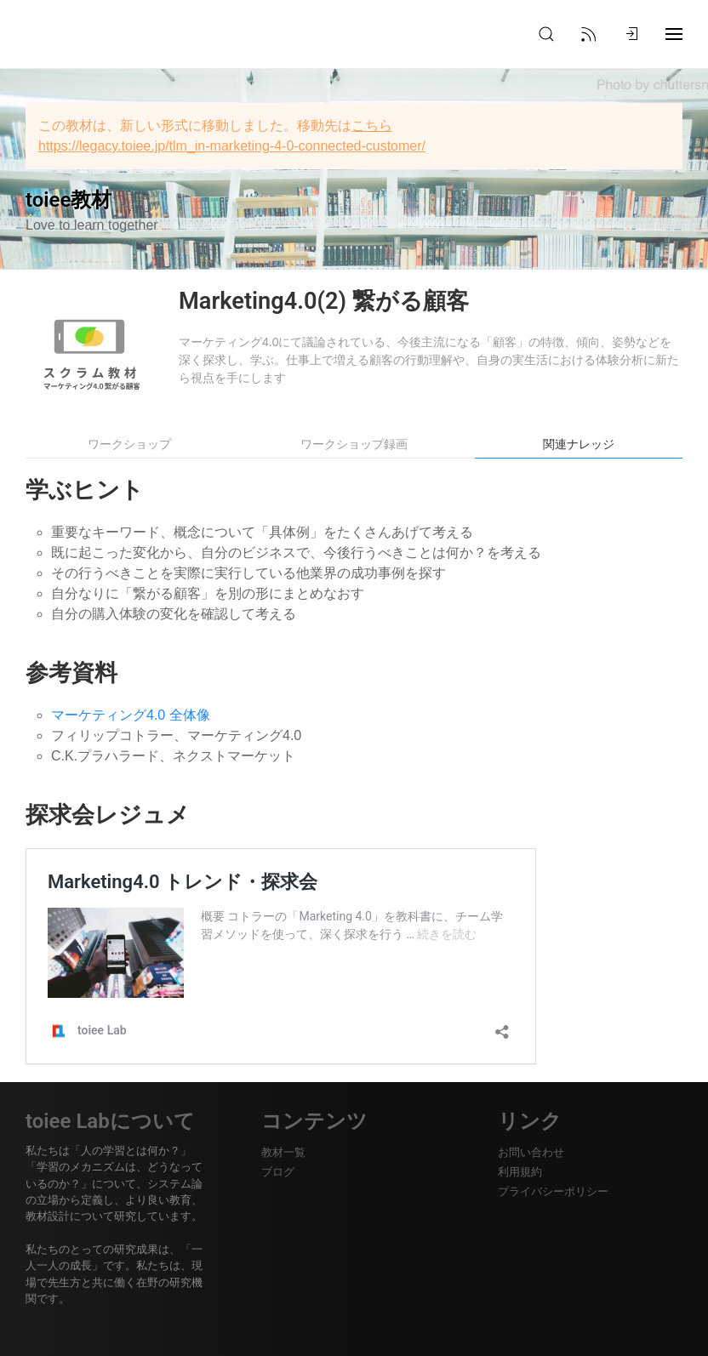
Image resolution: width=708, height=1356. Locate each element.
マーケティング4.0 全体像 (130, 715)
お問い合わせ (531, 1152)
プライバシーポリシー (553, 1191)
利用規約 (520, 1171)
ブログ (277, 1171)
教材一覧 (283, 1152)
